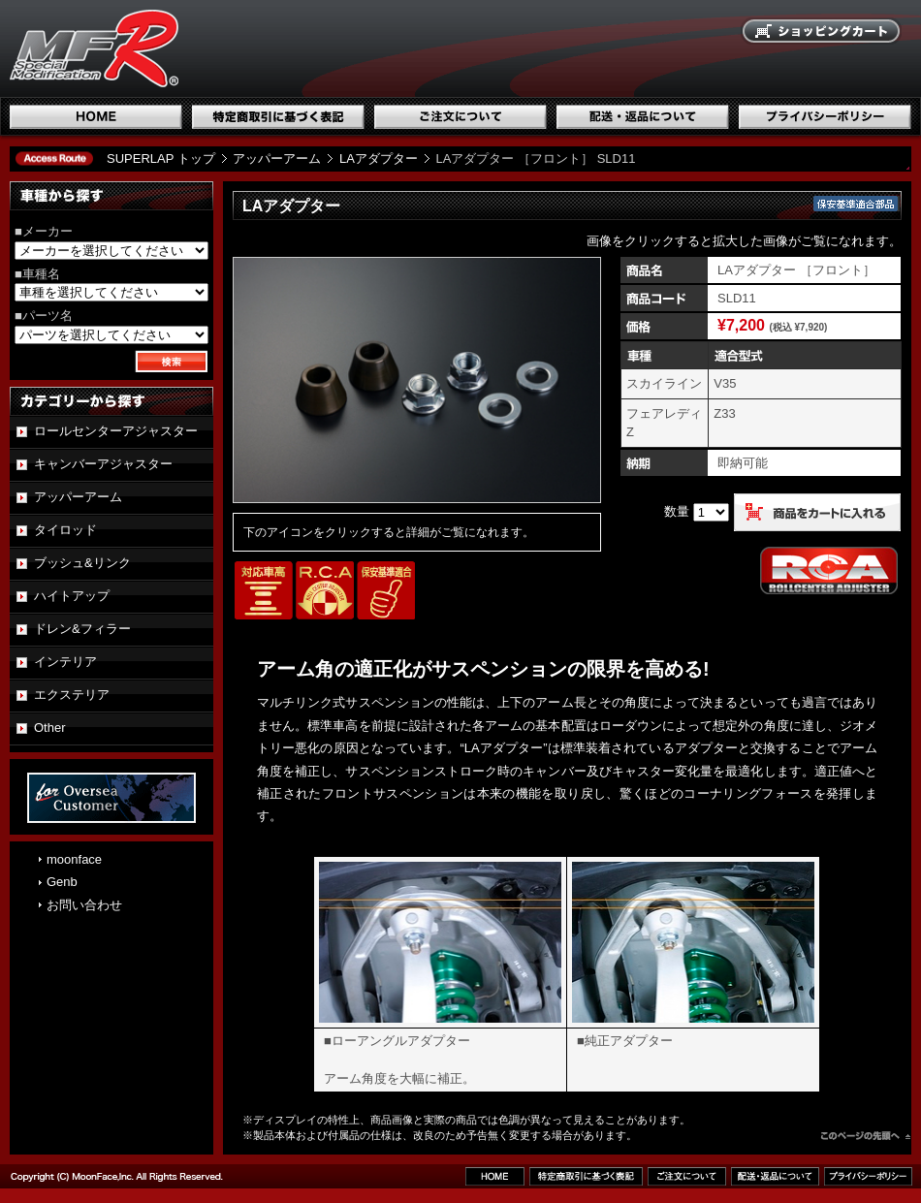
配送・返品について (642, 117)
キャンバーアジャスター (103, 464)
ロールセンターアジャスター (116, 431)
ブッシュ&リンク (82, 562)
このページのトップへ (865, 1138)
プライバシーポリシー (825, 117)
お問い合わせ (84, 905)
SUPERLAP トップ (161, 158)
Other (50, 727)
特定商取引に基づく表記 (278, 117)
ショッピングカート (822, 32)
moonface (74, 859)
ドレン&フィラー (82, 628)
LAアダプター (378, 158)
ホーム (96, 117)
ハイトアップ (72, 595)
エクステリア (72, 694)
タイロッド (65, 529)
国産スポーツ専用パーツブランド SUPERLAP (218, 48)
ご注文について (460, 117)
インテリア (65, 661)
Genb (62, 881)
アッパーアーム (277, 158)
